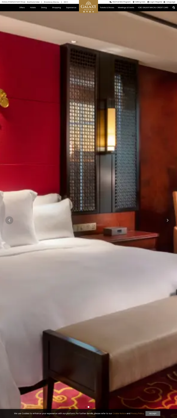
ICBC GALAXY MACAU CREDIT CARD (153, 7)
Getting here (140, 2)
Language (170, 2)
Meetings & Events (126, 7)
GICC (66, 2)
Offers (22, 7)
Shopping (56, 7)
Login (152, 2)
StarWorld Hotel (33, 2)
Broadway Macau (51, 2)
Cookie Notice (119, 413)
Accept (152, 413)
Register (159, 2)
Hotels (33, 7)
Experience (71, 7)
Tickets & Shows (107, 7)
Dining (44, 7)
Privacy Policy (137, 413)
